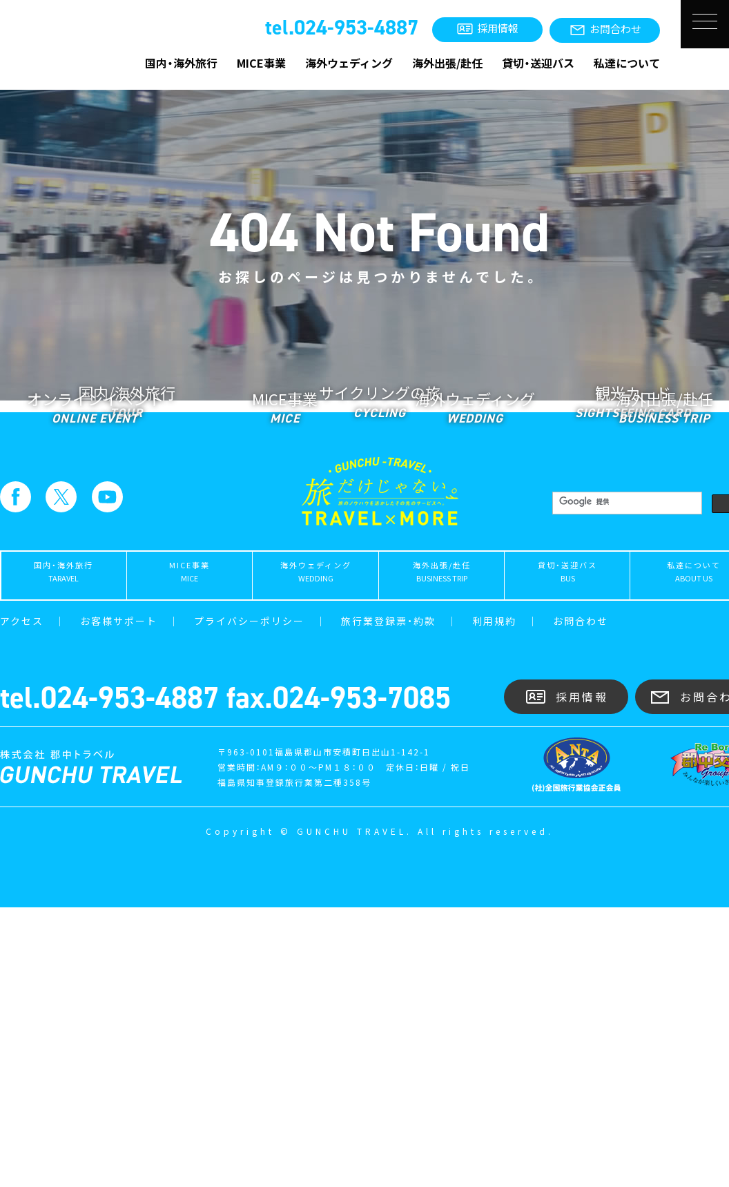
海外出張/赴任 (447, 63)
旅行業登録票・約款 (388, 900)
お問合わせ (580, 900)
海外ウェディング (349, 63)
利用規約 (494, 900)
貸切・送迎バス (538, 63)
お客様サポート (118, 900)
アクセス (21, 900)
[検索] (625, 781)
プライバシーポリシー (249, 900)
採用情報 (566, 977)
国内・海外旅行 (181, 63)
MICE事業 (261, 63)
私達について (627, 63)
